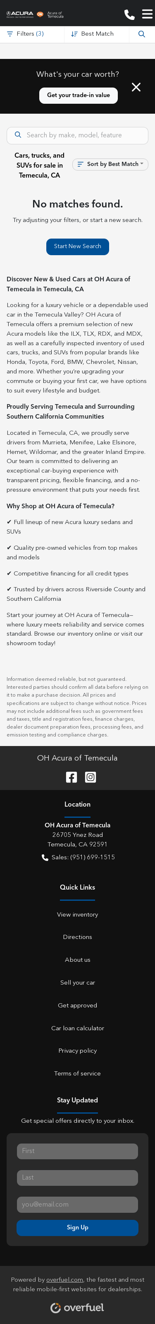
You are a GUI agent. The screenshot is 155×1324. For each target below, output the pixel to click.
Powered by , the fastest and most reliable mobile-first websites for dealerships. (77, 1292)
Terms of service (77, 1074)
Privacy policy (77, 1051)
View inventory (77, 915)
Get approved (77, 1006)
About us (78, 960)
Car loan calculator (77, 1029)
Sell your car (77, 983)
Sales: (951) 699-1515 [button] (78, 858)
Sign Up (77, 1228)
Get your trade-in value (78, 95)
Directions (77, 937)
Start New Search (77, 246)
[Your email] (77, 1204)
